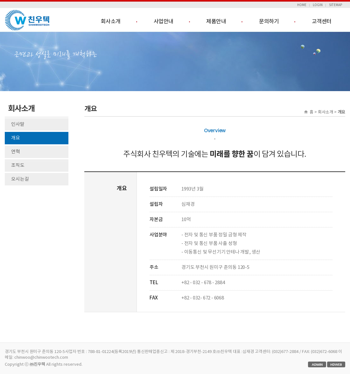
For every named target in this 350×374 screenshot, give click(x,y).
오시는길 (20, 179)
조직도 (17, 165)
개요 (15, 138)
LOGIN (318, 5)
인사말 (17, 124)
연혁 (15, 152)
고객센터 (322, 21)
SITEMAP (335, 5)
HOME (301, 5)
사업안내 (163, 21)
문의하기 (269, 21)
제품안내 (216, 21)
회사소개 (111, 21)
